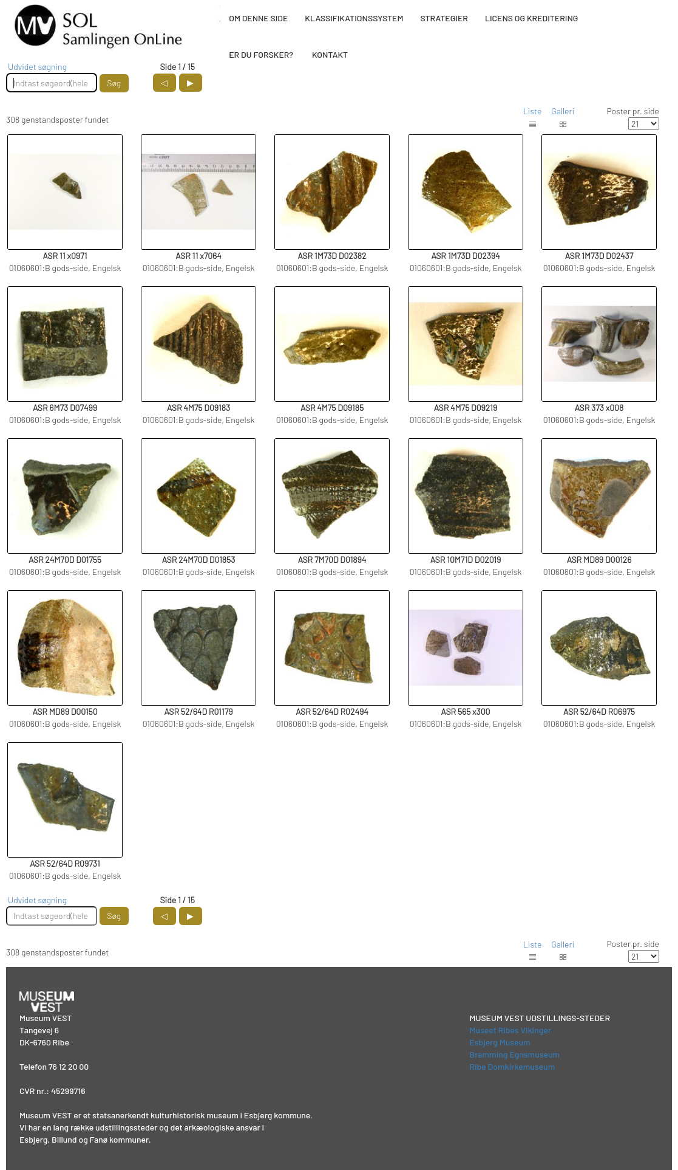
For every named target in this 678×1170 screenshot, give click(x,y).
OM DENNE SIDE (258, 18)
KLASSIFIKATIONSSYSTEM (354, 18)
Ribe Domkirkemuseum (512, 1066)
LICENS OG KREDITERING (531, 18)
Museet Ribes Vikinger (510, 1030)
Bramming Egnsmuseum (514, 1054)
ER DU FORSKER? (261, 54)
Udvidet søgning (37, 66)
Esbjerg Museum (499, 1042)
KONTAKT (330, 54)
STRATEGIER (443, 18)
